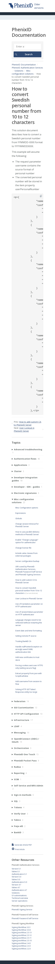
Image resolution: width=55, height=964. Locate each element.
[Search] (27, 46)
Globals (18, 518)
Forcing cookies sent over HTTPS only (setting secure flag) (29, 666)
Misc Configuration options (26, 507)
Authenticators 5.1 (19, 874)
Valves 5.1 (16, 871)
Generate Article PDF (23, 845)
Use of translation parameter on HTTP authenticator (29, 605)
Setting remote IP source (25, 636)
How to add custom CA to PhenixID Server (26, 581)
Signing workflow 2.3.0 (21, 946)
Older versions (39, 6)
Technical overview (20, 898)
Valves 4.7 (16, 887)
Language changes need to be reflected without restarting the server (28, 623)
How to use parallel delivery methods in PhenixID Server (27, 533)
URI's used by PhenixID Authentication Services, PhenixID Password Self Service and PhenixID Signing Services (28, 570)
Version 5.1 (16, 868)
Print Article (20, 849)
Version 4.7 (16, 884)
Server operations (19, 901)
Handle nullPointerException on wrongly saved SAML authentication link (28, 649)
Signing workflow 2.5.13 (22, 932)
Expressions (20, 513)
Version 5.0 (16, 876)
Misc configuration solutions (23, 72)
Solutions (19, 70)
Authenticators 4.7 (19, 890)
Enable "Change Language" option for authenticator (26, 541)
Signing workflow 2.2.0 (21, 948)
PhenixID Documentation (24, 64)
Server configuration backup (27, 561)
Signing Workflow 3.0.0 (21, 930)
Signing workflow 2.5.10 (22, 940)
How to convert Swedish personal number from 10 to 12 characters (28, 591)
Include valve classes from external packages (26, 554)
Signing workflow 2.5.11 (22, 938)
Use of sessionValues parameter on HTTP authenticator (29, 613)
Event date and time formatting (28, 630)
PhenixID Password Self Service (25, 918)
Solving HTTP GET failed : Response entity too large (26, 690)
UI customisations (19, 895)
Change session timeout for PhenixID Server (27, 525)
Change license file (23, 548)
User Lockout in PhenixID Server (28, 598)
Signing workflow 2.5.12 (22, 935)
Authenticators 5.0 (19, 882)
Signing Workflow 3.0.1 (21, 927)
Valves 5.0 (16, 879)
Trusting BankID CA (23, 641)
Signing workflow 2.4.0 (21, 943)
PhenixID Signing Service (22, 909)
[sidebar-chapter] (27, 451)
